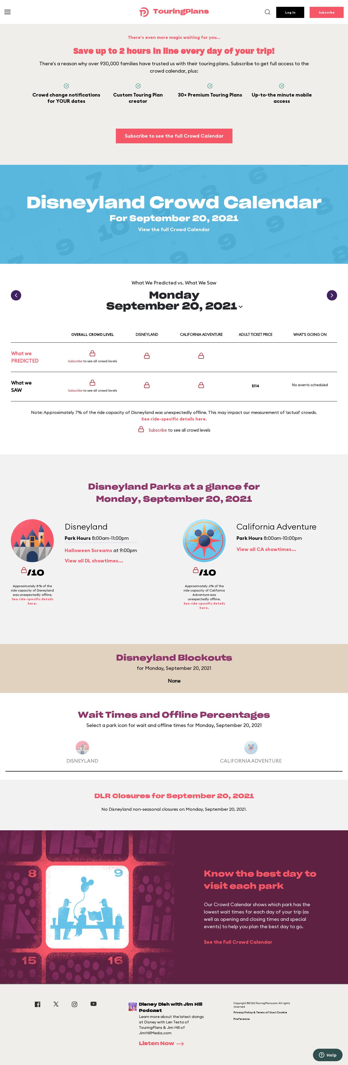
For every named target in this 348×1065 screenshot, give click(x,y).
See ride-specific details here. (174, 419)
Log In (290, 12)
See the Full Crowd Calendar (238, 942)
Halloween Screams (88, 550)
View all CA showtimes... (266, 549)
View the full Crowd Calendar (174, 229)
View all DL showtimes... (94, 561)
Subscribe (327, 12)
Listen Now (163, 1043)
